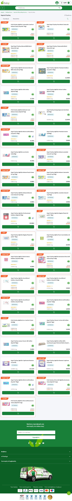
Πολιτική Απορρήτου (25, 487)
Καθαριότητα (9, 12)
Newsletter (16, 19)
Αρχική (2, 12)
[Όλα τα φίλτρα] (69, 493)
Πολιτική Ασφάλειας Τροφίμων (53, 487)
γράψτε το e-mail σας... (24, 432)
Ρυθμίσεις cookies (38, 487)
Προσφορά (6, 19)
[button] (68, 19)
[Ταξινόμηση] (68, 19)
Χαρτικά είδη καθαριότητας (20, 12)
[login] (57, 2)
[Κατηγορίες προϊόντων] (3, 7)
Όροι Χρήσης (14, 487)
